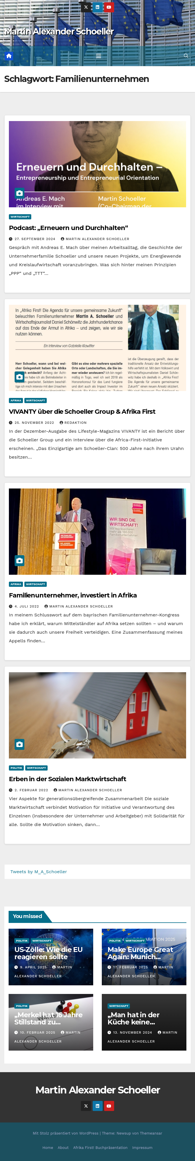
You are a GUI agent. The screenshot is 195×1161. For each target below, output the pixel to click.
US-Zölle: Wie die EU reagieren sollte (48, 953)
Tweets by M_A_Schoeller (38, 871)
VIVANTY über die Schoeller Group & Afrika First (82, 411)
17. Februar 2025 (131, 967)
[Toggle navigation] (98, 56)
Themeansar (151, 1133)
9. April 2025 (34, 967)
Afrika (16, 400)
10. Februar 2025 (38, 1032)
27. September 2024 (36, 239)
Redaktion (73, 423)
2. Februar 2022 (32, 790)
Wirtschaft (20, 216)
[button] (186, 56)
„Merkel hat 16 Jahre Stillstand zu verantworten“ (48, 1022)
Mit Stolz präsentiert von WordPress (66, 1133)
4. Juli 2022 (27, 606)
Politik (16, 767)
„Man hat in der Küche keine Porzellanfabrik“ (135, 1022)
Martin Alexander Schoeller (59, 31)
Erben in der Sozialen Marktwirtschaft (67, 779)
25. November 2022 (35, 423)
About (63, 1147)
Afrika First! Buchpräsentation (100, 1147)
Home (47, 1147)
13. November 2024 (133, 1032)
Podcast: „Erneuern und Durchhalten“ (69, 228)
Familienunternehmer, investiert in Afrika (73, 595)
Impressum (142, 1147)
